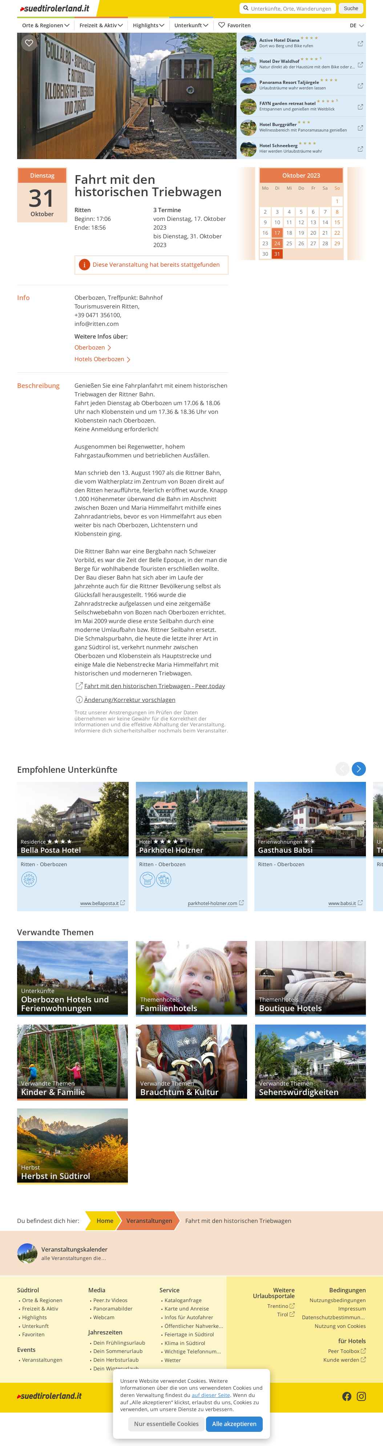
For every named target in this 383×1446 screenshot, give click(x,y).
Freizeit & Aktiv (98, 25)
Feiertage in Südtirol (189, 1334)
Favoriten (234, 25)
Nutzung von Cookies (340, 1325)
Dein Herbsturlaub (116, 1359)
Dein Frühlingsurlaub (119, 1342)
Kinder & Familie (72, 1062)
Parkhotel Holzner (191, 846)
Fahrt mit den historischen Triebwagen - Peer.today (149, 686)
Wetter (173, 1360)
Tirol (286, 1314)
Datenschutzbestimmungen (334, 1317)
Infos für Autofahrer (189, 1317)
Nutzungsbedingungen (338, 1300)
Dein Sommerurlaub (118, 1351)
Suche (351, 8)
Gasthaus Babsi (310, 846)
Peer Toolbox (347, 1351)
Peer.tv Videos (110, 1300)
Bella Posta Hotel (73, 846)
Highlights (145, 25)
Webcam (103, 1317)
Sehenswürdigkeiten (310, 1062)
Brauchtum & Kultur (191, 1062)
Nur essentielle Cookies (166, 1424)
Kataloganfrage (183, 1300)
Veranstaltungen (42, 1359)
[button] (359, 769)
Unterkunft (188, 25)
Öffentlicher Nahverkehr (194, 1325)
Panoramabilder (113, 1308)
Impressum (352, 1308)
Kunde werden (344, 1360)
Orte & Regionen (42, 25)
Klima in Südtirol (185, 1343)
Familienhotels (191, 979)
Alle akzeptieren (234, 1424)
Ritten (82, 210)
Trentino (281, 1306)
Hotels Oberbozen (103, 359)
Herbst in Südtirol (72, 1146)
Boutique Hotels (310, 979)
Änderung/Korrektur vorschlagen (125, 700)
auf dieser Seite (211, 1395)
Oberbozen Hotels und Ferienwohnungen (72, 979)
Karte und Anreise (187, 1308)
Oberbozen (89, 298)
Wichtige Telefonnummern (194, 1351)
